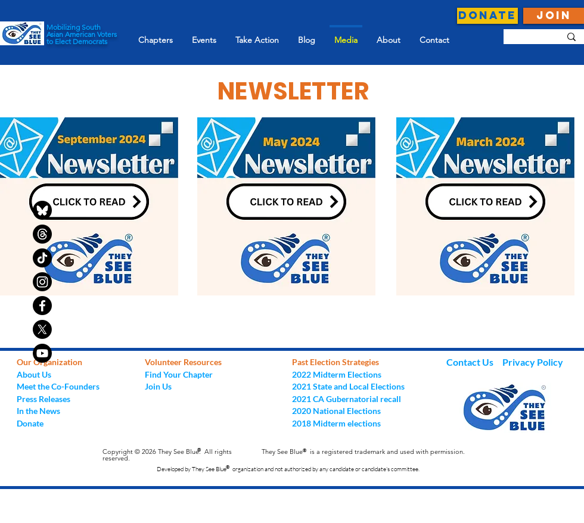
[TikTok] (42, 257)
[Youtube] (42, 353)
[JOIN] (553, 16)
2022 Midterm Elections (336, 374)
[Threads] (42, 234)
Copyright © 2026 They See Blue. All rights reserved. (167, 454)
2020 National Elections (336, 411)
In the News (38, 411)
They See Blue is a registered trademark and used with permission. (363, 451)
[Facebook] (42, 305)
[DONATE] (487, 16)
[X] (42, 329)
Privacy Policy (532, 362)
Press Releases (43, 399)
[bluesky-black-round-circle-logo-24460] (42, 210)
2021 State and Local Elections (348, 386)
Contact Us (470, 362)
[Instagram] (42, 281)
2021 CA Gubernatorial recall (346, 399)
